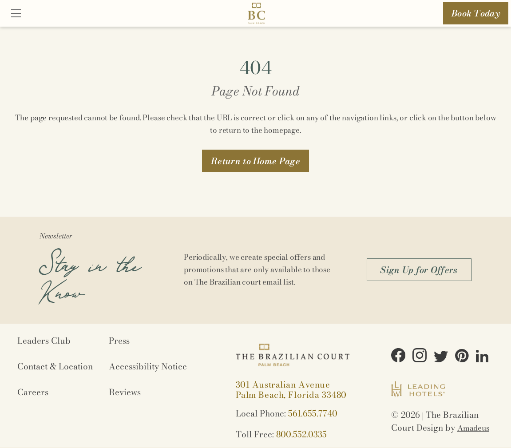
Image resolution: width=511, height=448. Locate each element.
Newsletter (56, 235)
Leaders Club (44, 340)
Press (119, 340)
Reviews (125, 392)
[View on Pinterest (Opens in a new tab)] (462, 357)
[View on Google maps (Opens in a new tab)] (291, 390)
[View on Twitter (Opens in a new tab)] (441, 358)
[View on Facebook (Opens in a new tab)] (398, 356)
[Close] (16, 14)
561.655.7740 (312, 413)
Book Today (476, 13)
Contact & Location (55, 366)
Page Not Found (255, 90)
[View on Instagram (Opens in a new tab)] (419, 356)
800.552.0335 (301, 434)
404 (255, 68)
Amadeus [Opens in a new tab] (473, 428)
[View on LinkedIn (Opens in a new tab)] (482, 357)
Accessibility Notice (148, 366)
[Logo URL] (256, 15)
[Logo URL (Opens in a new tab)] (418, 390)
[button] (255, 161)
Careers (32, 392)
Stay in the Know (90, 273)
